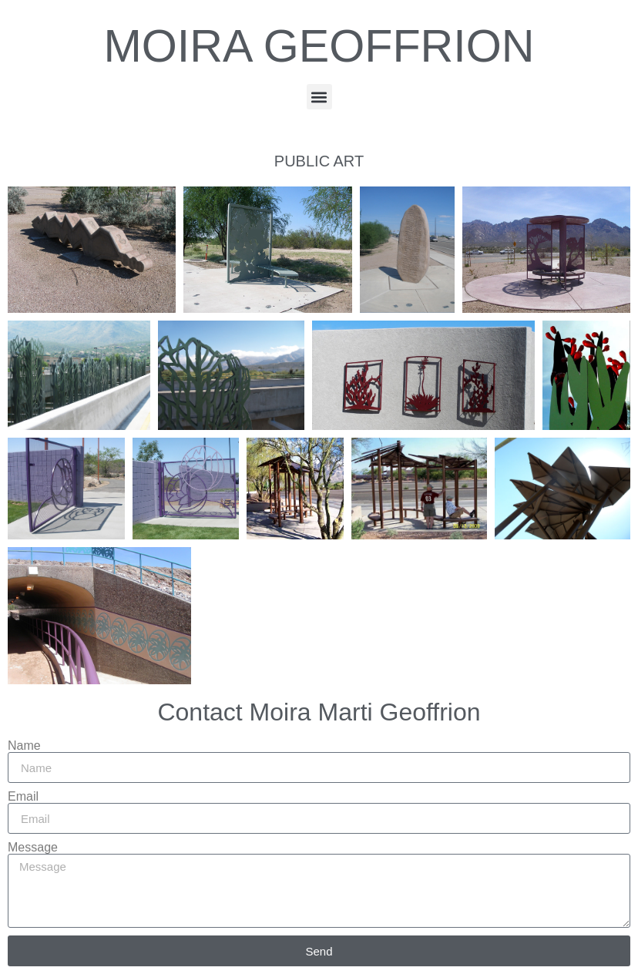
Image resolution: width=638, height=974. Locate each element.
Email (23, 797)
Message (33, 847)
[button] (319, 96)
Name (24, 746)
